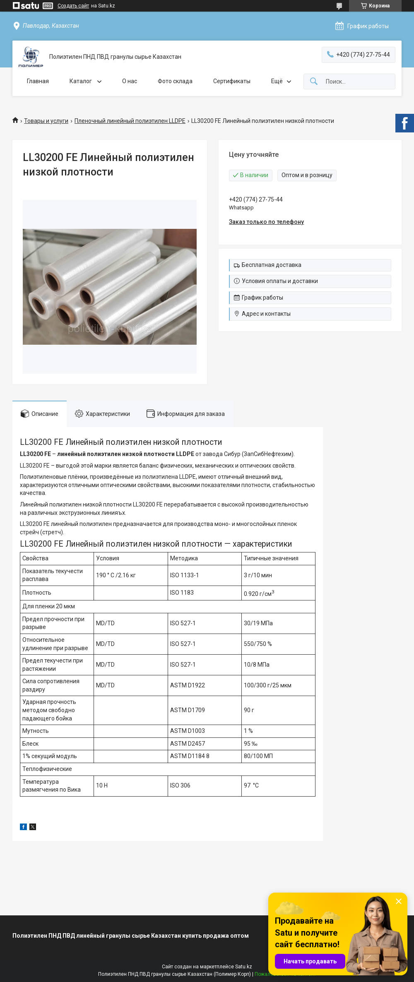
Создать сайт (73, 6)
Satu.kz (243, 967)
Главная (38, 81)
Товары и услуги (46, 121)
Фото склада (175, 81)
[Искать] (314, 81)
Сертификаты (231, 81)
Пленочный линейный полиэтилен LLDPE (130, 121)
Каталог (81, 81)
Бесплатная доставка (271, 265)
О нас (129, 81)
